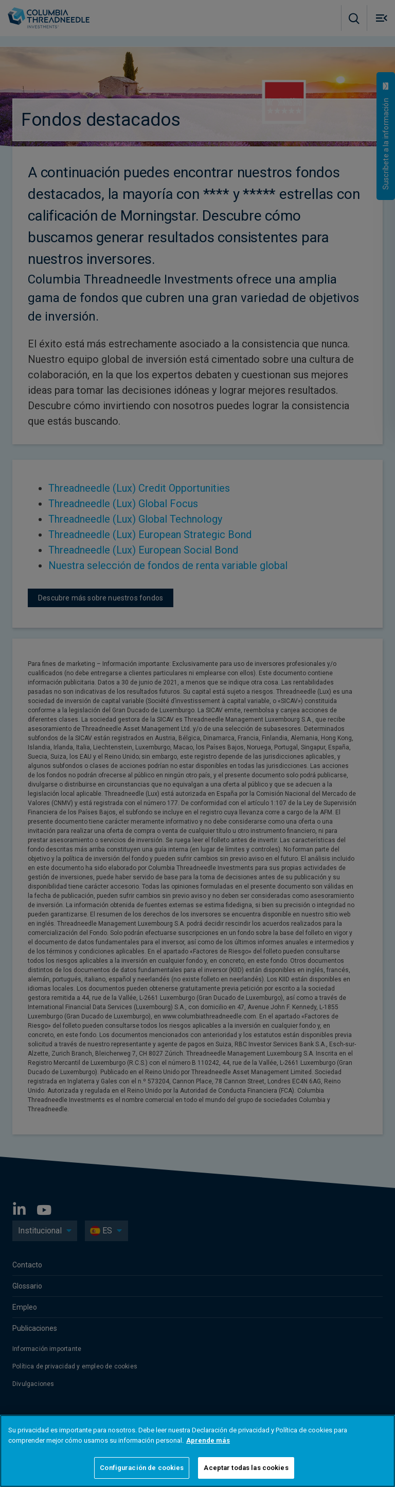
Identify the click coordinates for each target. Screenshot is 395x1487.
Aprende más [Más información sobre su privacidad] (208, 1440)
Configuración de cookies (142, 1468)
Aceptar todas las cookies (246, 1468)
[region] (197, 1451)
